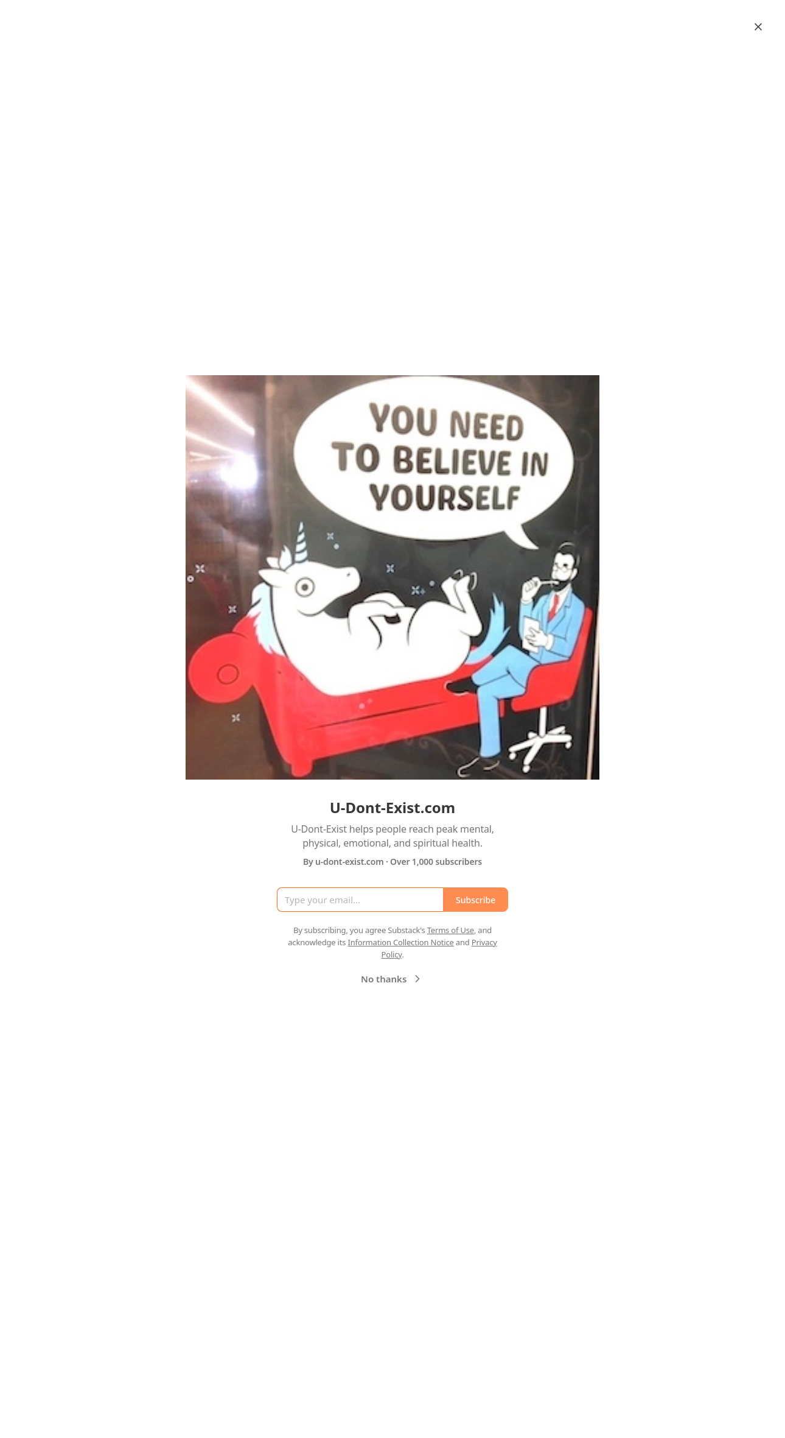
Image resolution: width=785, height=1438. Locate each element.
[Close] (758, 27)
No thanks (392, 979)
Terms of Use (450, 930)
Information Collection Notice (400, 942)
